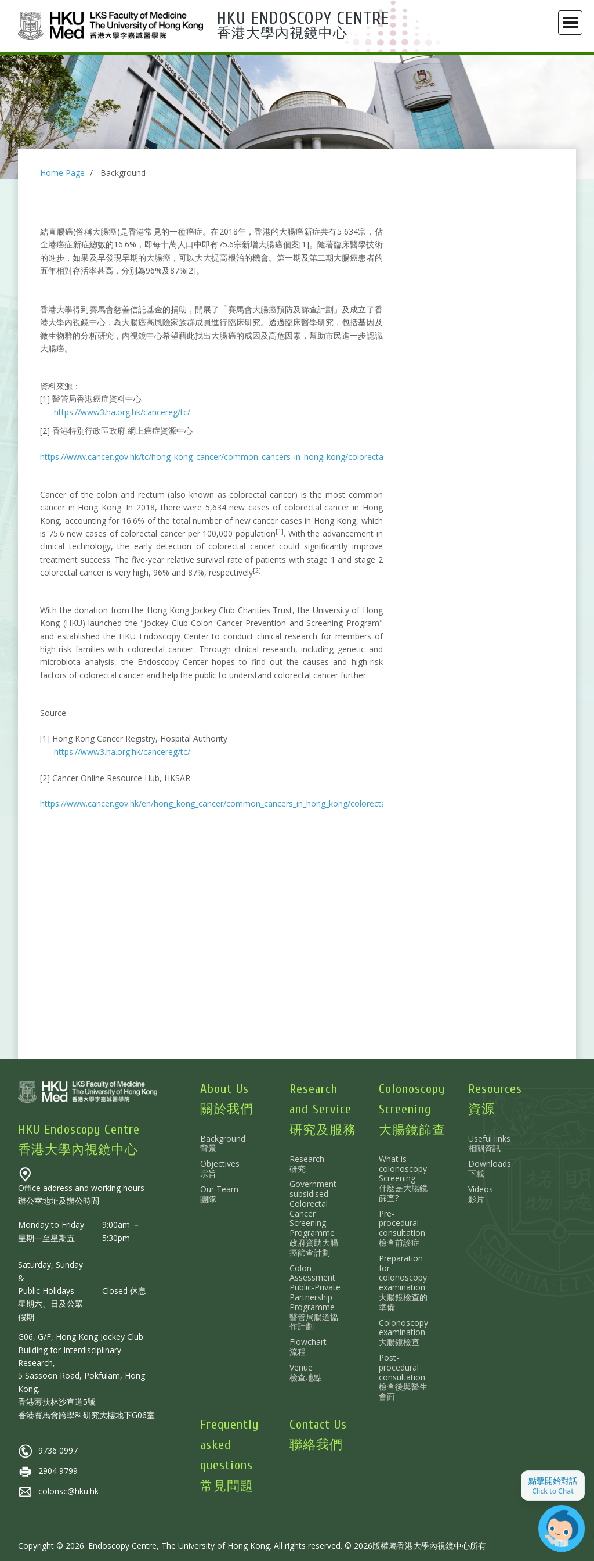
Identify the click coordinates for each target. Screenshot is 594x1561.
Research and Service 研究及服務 (322, 1109)
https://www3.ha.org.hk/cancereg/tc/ (122, 412)
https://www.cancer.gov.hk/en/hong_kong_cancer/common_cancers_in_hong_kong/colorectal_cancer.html (237, 803)
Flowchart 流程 (308, 1346)
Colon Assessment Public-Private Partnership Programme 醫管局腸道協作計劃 (315, 1297)
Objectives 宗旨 (220, 1168)
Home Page (62, 172)
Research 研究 (306, 1163)
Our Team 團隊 (219, 1194)
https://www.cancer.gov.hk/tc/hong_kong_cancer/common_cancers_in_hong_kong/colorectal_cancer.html (236, 456)
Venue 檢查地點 (305, 1372)
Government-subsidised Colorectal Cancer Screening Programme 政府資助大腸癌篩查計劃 (314, 1218)
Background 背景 (222, 1143)
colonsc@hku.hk (58, 1491)
